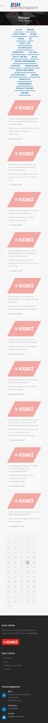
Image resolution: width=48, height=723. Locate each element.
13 (27, 545)
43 (27, 575)
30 (9, 565)
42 (21, 575)
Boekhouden (8, 656)
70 (9, 604)
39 (33, 570)
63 (27, 594)
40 (9, 575)
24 (33, 555)
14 (33, 545)
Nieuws (27, 20)
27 (21, 560)
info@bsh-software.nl (16, 714)
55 (9, 589)
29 (33, 560)
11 (15, 545)
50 (9, 584)
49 (33, 579)
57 (21, 589)
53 (27, 584)
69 (33, 599)
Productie (6, 667)
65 (9, 599)
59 (33, 589)
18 (27, 550)
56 (15, 589)
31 (15, 565)
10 (9, 545)
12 (21, 545)
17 (21, 550)
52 (21, 584)
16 (15, 550)
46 (15, 579)
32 (21, 565)
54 (33, 584)
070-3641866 (13, 706)
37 (21, 570)
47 (21, 579)
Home (21, 20)
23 (27, 555)
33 (27, 565)
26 (15, 560)
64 (33, 594)
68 (27, 599)
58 (27, 589)
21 (15, 555)
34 (33, 565)
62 (21, 594)
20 (9, 555)
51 (15, 584)
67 (21, 599)
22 (21, 555)
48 (27, 579)
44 (33, 575)
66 (15, 599)
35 (9, 570)
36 (15, 570)
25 (9, 560)
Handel (6, 659)
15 (9, 550)
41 (15, 575)
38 (27, 570)
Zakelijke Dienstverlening (12, 663)
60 (9, 594)
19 (33, 550)
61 (15, 594)
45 (9, 579)
